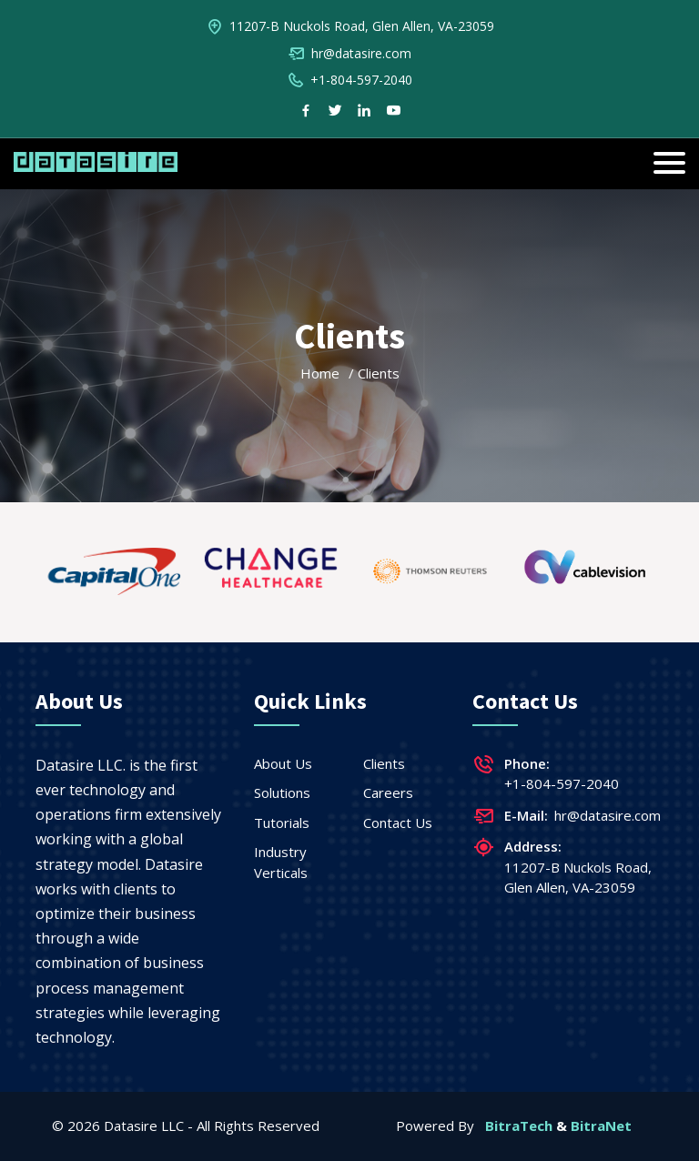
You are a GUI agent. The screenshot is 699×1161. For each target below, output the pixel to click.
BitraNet (601, 1125)
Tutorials (281, 822)
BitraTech (518, 1125)
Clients (384, 763)
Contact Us (397, 822)
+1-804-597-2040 (361, 79)
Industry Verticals (281, 862)
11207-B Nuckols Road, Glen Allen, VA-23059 (361, 26)
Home (319, 373)
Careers (388, 792)
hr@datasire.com (361, 53)
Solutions (282, 792)
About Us (283, 763)
